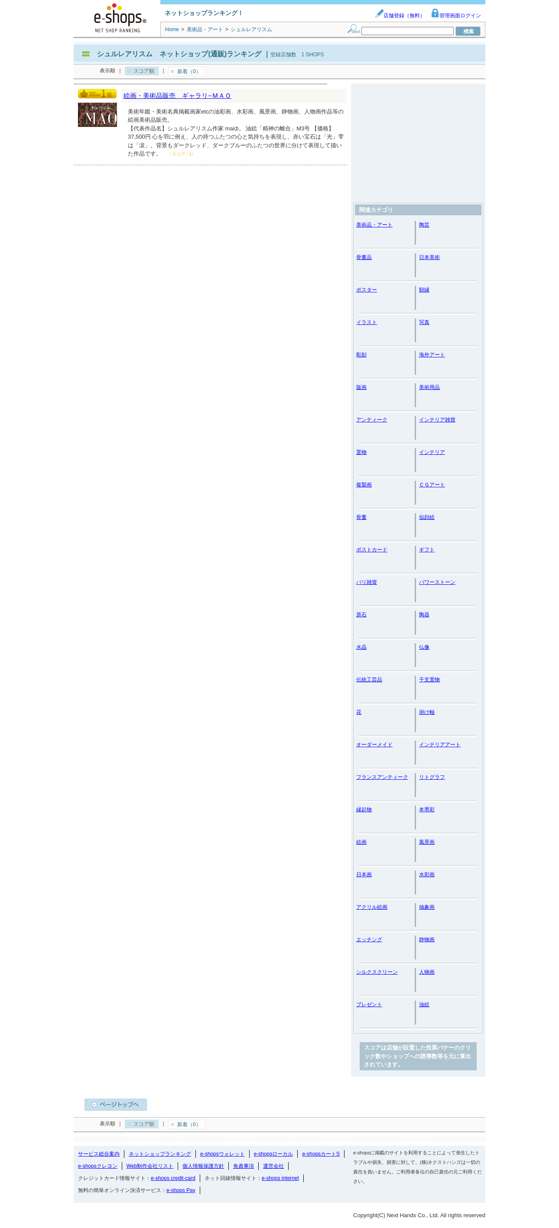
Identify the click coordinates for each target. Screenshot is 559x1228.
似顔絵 (427, 517)
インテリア (432, 452)
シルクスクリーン (377, 972)
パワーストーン (437, 582)
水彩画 (427, 875)
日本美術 (429, 257)
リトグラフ (432, 777)
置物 (361, 452)
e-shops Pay (180, 1190)
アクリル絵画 (371, 907)
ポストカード (371, 550)
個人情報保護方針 (203, 1166)
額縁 (424, 290)
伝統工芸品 (369, 680)
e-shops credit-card (173, 1178)
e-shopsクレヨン (97, 1166)
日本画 (364, 875)
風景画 (427, 842)
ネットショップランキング (160, 1154)
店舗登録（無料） (400, 16)
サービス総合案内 (99, 1154)
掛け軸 (427, 712)
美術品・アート (374, 225)
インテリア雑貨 (437, 420)
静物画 (427, 939)
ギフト (427, 550)
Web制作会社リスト (150, 1166)
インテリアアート (440, 745)
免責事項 (243, 1166)
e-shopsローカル (273, 1154)
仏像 (424, 647)
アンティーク (371, 420)
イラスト (366, 322)
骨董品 (364, 257)
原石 (361, 615)
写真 (424, 322)
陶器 (424, 615)
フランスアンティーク (382, 777)
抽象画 (427, 907)
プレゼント (369, 1004)
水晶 (361, 647)
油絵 (424, 1004)
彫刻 (361, 355)
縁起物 (364, 810)
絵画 (361, 842)
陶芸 (424, 225)
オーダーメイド (374, 745)
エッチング (369, 939)
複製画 (364, 485)
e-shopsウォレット (222, 1154)
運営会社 (273, 1166)
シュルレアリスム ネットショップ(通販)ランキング (179, 54)
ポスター (366, 290)
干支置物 (429, 680)
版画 (361, 387)
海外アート (432, 355)
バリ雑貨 (366, 582)
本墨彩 (427, 810)
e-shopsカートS (321, 1154)
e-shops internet (280, 1178)
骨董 (361, 517)
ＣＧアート (432, 485)
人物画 (427, 972)
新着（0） (189, 71)
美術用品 (429, 387)
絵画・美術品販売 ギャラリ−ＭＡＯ (177, 95)
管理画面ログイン (456, 16)
